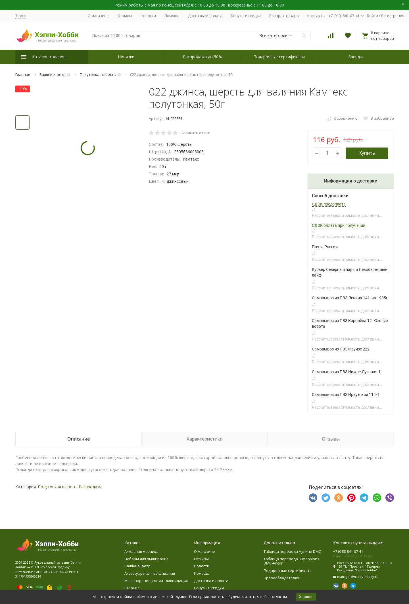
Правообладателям (281, 577)
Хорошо (306, 596)
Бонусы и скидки (246, 15)
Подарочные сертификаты (279, 56)
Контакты (316, 15)
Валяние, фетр (52, 74)
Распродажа (91, 486)
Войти (372, 15)
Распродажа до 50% (202, 56)
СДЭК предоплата (329, 204)
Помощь (172, 15)
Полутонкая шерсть (98, 74)
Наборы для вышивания (146, 558)
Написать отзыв (195, 132)
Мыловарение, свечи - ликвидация (156, 580)
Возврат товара (284, 15)
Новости (148, 15)
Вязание (132, 587)
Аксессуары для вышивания (149, 573)
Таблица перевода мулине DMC (292, 551)
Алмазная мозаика (141, 551)
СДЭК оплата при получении (338, 225)
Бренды (355, 56)
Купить (367, 153)
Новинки (126, 56)
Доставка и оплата (205, 15)
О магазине (98, 15)
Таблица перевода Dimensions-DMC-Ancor (292, 561)
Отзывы (124, 15)
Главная (22, 74)
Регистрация (392, 15)
